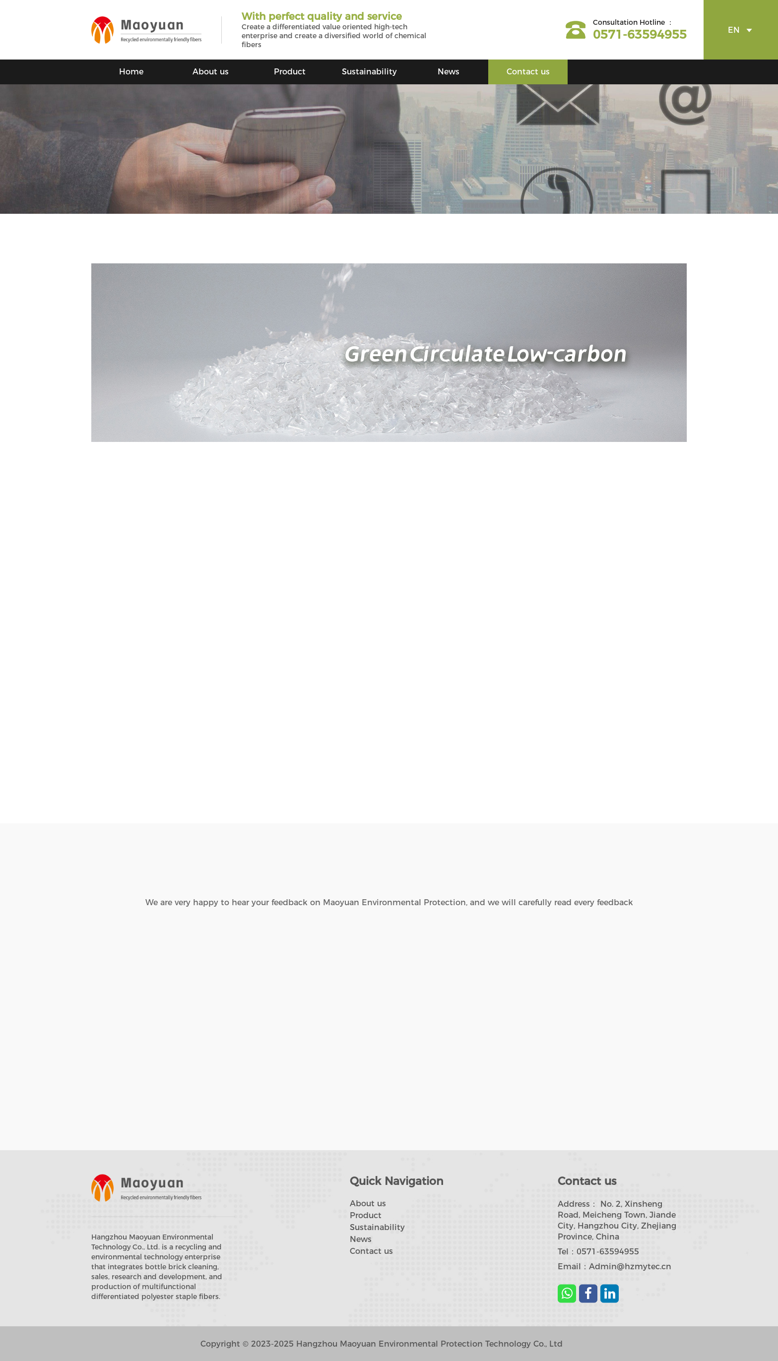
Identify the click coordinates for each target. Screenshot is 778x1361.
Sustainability (369, 71)
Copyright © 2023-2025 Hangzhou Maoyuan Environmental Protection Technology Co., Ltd (381, 1344)
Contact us (528, 71)
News (448, 71)
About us (211, 71)
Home (131, 71)
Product (290, 71)
